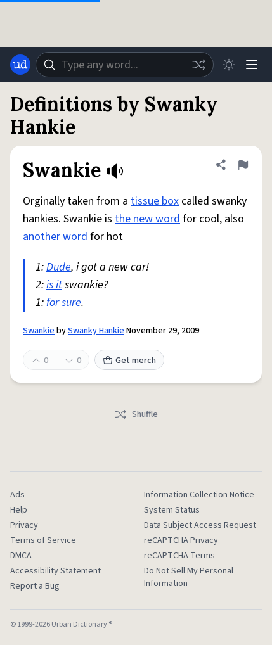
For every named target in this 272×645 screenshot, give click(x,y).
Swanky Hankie (96, 330)
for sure (63, 302)
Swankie (39, 330)
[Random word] (198, 64)
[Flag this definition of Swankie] (243, 165)
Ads (17, 495)
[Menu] (252, 64)
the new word (147, 219)
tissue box (155, 201)
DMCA (21, 555)
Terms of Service (43, 540)
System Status (172, 510)
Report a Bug (35, 586)
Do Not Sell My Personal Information (188, 577)
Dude (58, 267)
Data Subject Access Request (200, 525)
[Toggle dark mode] (229, 64)
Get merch (129, 360)
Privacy (24, 525)
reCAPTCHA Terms (179, 555)
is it (54, 285)
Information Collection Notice (199, 495)
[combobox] (125, 64)
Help (18, 510)
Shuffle (136, 414)
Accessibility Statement (55, 571)
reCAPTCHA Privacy (181, 540)
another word (55, 237)
